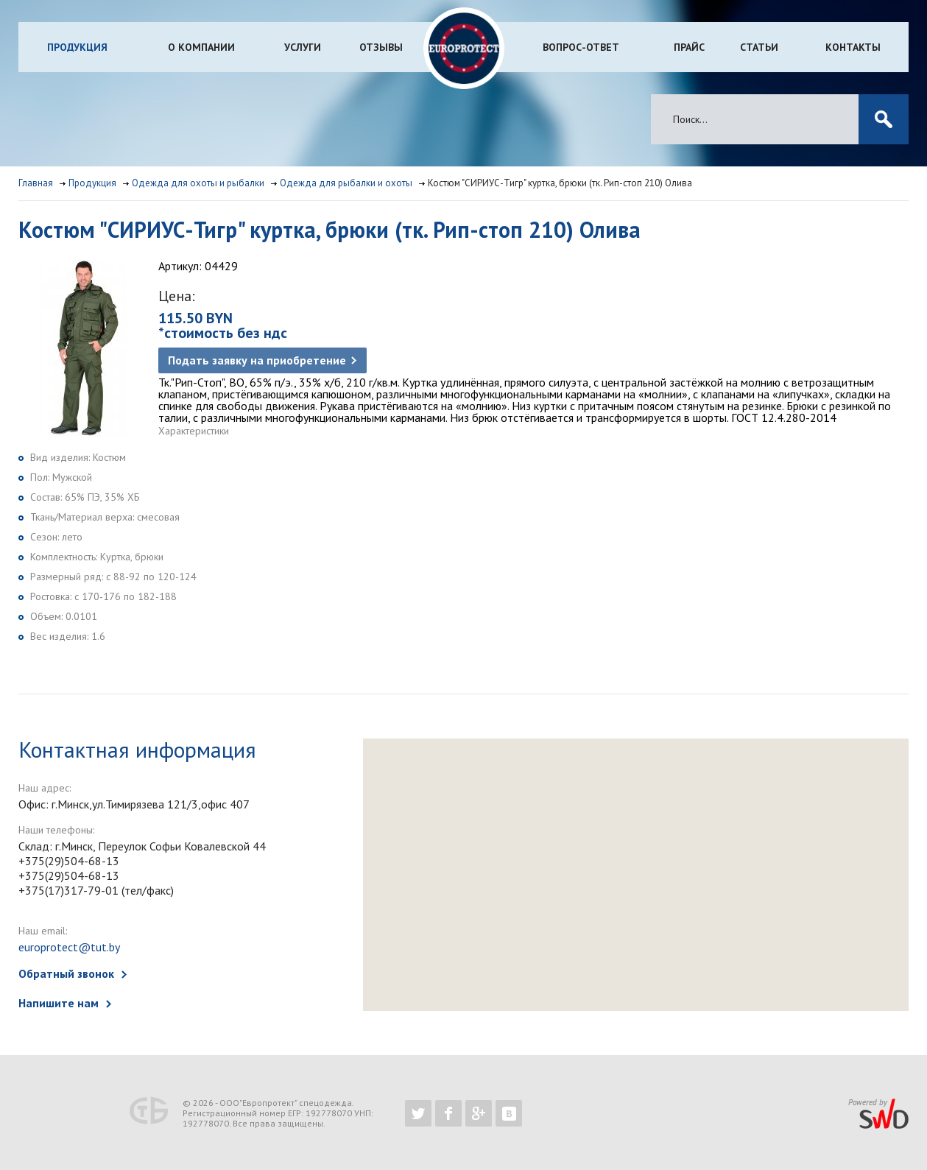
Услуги (302, 47)
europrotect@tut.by (69, 947)
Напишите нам (58, 1003)
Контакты (853, 47)
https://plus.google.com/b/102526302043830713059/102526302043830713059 (478, 1113)
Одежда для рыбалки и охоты (346, 183)
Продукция (77, 47)
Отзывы (381, 47)
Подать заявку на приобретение (257, 360)
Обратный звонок (66, 973)
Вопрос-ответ (581, 47)
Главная (35, 183)
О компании (201, 47)
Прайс (689, 47)
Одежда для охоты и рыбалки (198, 183)
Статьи (759, 47)
